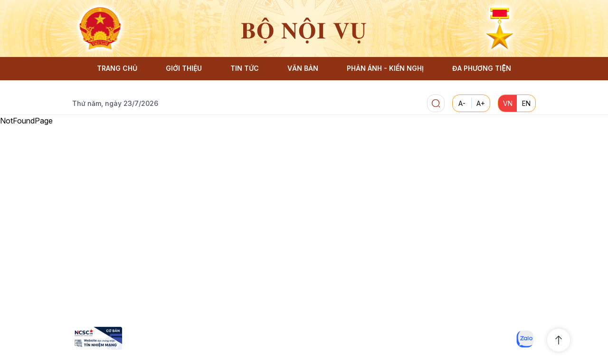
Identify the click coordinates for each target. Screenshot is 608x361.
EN (526, 103)
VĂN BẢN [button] (302, 68)
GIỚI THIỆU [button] (184, 68)
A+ (480, 103)
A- (462, 103)
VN (508, 103)
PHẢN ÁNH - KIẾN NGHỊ (385, 68)
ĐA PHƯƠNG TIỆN (481, 68)
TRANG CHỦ (117, 68)
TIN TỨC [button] (244, 68)
